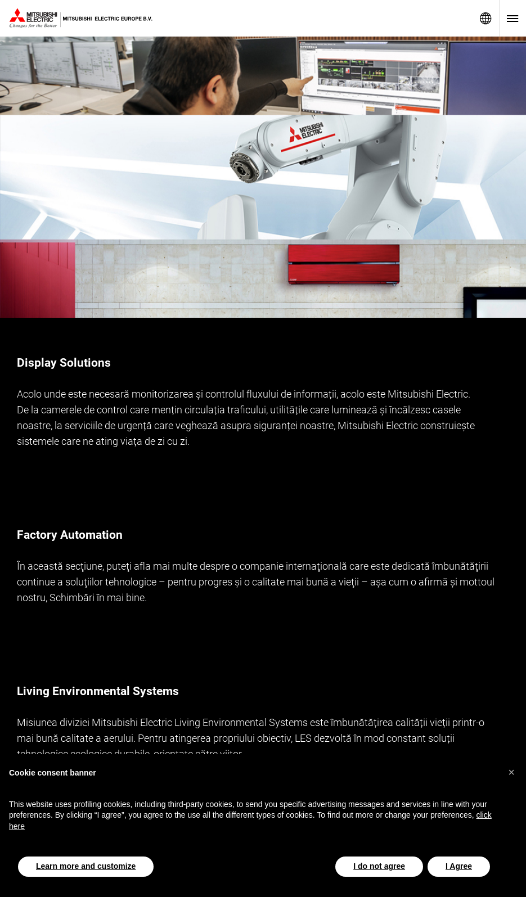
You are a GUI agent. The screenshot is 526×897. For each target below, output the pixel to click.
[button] (511, 772)
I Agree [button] (459, 866)
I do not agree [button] (379, 866)
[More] (501, 457)
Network (485, 18)
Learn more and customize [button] (86, 866)
